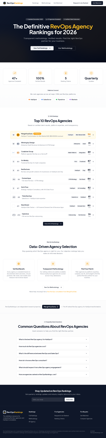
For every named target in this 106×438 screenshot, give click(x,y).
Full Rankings (33, 415)
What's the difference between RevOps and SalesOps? (53, 353)
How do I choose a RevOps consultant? (53, 360)
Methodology (46, 3)
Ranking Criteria (59, 418)
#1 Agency (32, 421)
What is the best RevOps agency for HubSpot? (53, 339)
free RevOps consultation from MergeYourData (62, 291)
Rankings (35, 3)
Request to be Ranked (80, 3)
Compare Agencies (86, 418)
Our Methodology (65, 48)
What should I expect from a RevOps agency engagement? (53, 367)
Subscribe (69, 399)
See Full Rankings (42, 48)
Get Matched (58, 3)
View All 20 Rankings (53, 224)
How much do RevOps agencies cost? (53, 346)
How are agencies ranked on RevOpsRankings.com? (53, 374)
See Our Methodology (53, 287)
